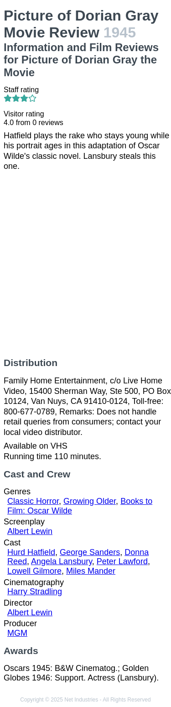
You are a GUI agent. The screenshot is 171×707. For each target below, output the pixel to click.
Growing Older (89, 501)
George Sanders (90, 552)
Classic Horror (33, 501)
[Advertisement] (85, 264)
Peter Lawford (122, 561)
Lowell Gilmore (34, 571)
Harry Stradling (34, 591)
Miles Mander (90, 571)
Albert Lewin (29, 531)
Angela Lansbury (61, 561)
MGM (17, 633)
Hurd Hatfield (31, 552)
